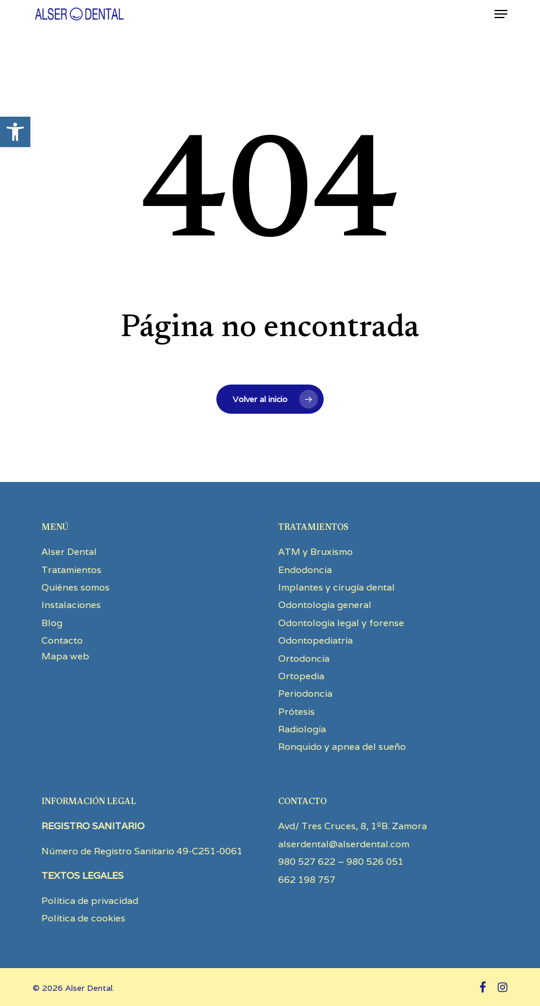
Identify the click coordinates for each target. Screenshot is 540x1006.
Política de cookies (83, 918)
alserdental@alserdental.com (343, 844)
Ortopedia (301, 676)
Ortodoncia (303, 658)
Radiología (302, 729)
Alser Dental (69, 552)
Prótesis (296, 711)
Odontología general (324, 605)
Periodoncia (305, 693)
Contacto (62, 640)
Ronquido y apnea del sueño (342, 746)
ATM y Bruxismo (315, 552)
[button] (15, 132)
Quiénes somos (75, 587)
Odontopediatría (315, 640)
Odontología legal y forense (341, 623)
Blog (51, 623)
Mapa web (65, 656)
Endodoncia (305, 570)
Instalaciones (71, 605)
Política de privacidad (89, 901)
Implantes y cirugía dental (336, 587)
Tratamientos (71, 570)
